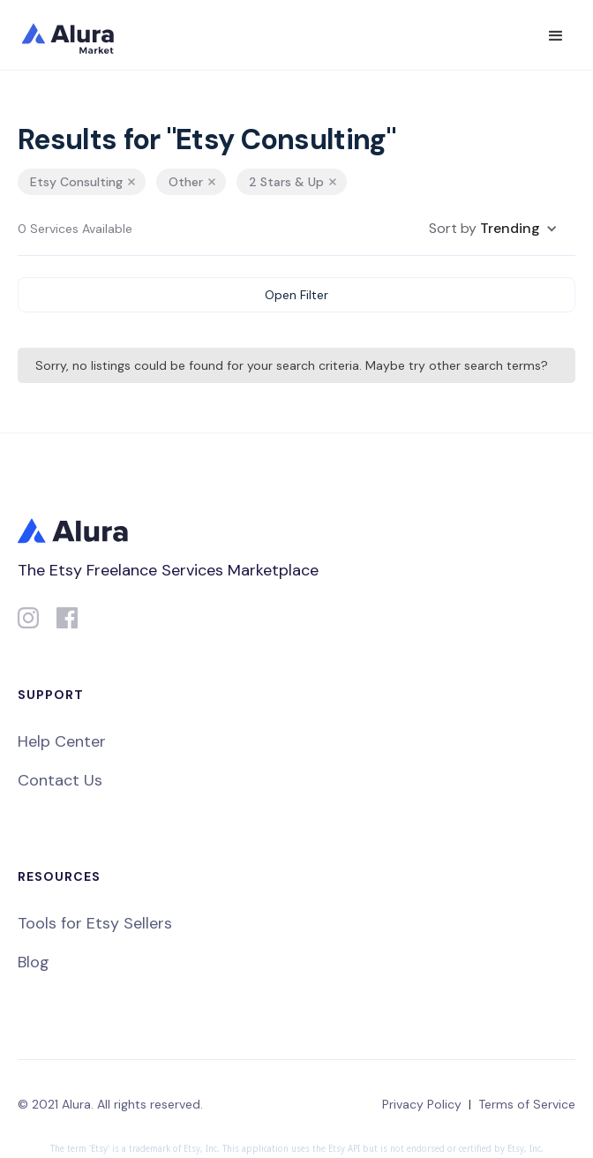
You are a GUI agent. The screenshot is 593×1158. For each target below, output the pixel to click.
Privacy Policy (422, 1104)
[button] (556, 36)
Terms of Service (526, 1104)
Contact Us (60, 780)
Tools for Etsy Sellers (95, 923)
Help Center (62, 741)
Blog (33, 962)
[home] (79, 35)
